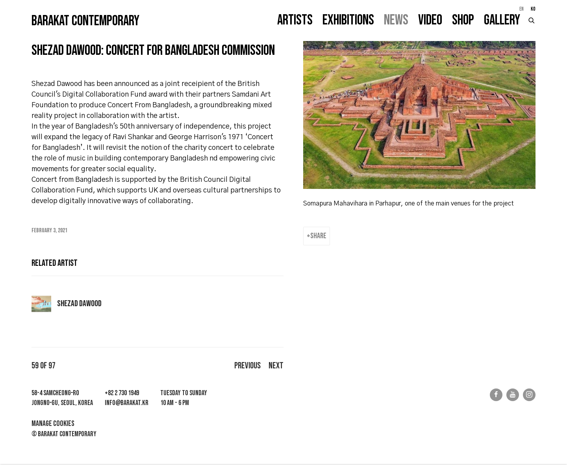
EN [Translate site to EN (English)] (521, 9)
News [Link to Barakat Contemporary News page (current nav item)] (396, 20)
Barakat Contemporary (85, 21)
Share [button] (318, 236)
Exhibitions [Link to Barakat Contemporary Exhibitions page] (348, 20)
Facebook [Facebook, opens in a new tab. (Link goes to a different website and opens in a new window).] (496, 394)
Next (276, 365)
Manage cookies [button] (53, 423)
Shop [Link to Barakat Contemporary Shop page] (463, 20)
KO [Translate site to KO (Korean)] (533, 9)
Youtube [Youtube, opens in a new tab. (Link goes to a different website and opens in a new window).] (512, 394)
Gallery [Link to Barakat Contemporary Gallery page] (502, 20)
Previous (247, 365)
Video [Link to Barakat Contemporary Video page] (430, 20)
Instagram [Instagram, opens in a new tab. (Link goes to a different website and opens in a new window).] (529, 394)
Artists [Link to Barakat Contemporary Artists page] (295, 20)
